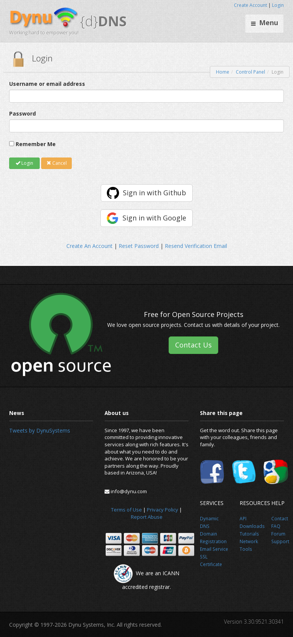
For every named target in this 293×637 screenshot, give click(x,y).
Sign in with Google (154, 217)
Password (22, 113)
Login (278, 5)
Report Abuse (147, 516)
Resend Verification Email (196, 245)
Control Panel (250, 72)
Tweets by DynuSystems (39, 430)
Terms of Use (126, 509)
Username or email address (47, 83)
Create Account (250, 5)
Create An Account (89, 245)
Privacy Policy (162, 509)
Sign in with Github (154, 192)
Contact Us (193, 344)
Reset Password (139, 245)
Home (222, 72)
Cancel (57, 163)
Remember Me (36, 144)
